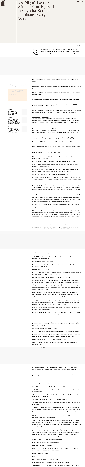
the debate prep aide (64, 132)
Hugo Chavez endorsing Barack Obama (61, 161)
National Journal (36, 137)
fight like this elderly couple (58, 174)
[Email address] (18, 95)
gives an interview (72, 128)
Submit (25, 98)
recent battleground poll (50, 156)
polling (41, 137)
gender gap (63, 138)
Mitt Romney (45, 116)
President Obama (36, 116)
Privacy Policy (10, 100)
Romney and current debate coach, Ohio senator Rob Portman (54, 110)
